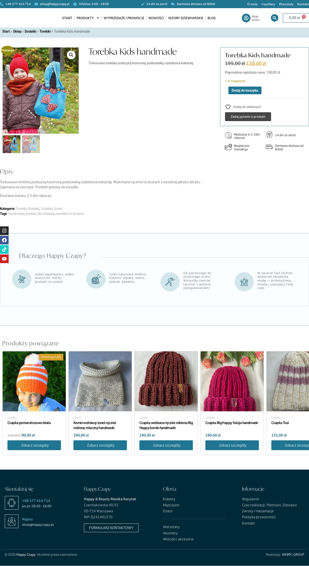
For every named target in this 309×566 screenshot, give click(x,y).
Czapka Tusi (280, 423)
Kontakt (303, 4)
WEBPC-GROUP (293, 555)
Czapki (12, 418)
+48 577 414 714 (36, 501)
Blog (212, 18)
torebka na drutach (70, 214)
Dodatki (30, 31)
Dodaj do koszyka (245, 90)
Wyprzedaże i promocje (124, 18)
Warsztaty (286, 4)
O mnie (252, 4)
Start (67, 18)
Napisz (27, 519)
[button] (71, 55)
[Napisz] (11, 522)
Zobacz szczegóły (35, 445)
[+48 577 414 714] (11, 503)
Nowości (156, 18)
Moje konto (255, 18)
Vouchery (268, 4)
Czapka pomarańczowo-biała (29, 423)
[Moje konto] (246, 18)
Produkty (88, 18)
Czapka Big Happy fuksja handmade (231, 423)
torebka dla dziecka (40, 214)
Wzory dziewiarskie (185, 18)
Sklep (17, 31)
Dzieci (58, 209)
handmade (16, 214)
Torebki (45, 31)
